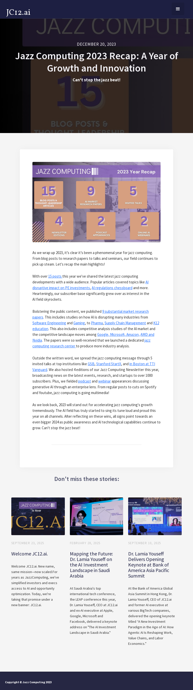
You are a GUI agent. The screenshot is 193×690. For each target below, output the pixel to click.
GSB (91, 363)
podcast (84, 381)
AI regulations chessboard (112, 287)
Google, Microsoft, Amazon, (118, 334)
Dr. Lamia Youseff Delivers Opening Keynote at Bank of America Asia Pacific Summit (148, 565)
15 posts (55, 276)
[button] (178, 9)
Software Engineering (49, 323)
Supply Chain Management (125, 323)
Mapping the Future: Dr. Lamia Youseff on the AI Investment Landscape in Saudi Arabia (91, 565)
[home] (18, 12)
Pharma (97, 323)
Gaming (79, 323)
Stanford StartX (108, 363)
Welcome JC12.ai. (29, 553)
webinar (104, 381)
